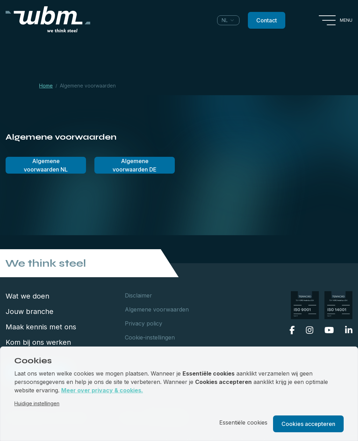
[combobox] (228, 20)
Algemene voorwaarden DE (135, 165)
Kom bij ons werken (38, 342)
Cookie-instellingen (150, 337)
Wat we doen (27, 296)
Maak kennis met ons (41, 327)
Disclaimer (138, 295)
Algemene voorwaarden (157, 309)
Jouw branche (29, 311)
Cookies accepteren (308, 423)
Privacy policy (143, 323)
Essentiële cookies (243, 422)
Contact (266, 20)
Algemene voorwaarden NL (46, 165)
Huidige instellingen (36, 403)
